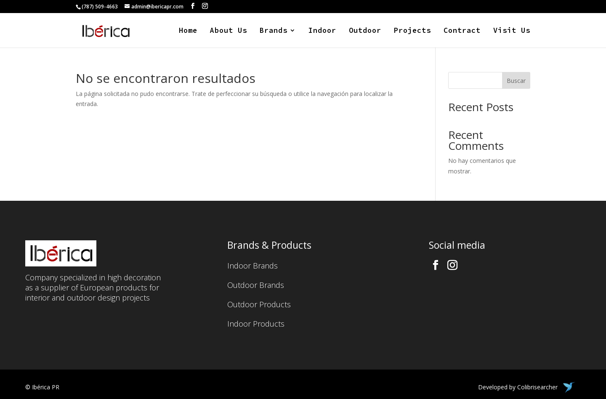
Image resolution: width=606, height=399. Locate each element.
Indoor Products (255, 325)
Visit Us (511, 31)
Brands (273, 31)
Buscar (516, 81)
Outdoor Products (259, 305)
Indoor (322, 31)
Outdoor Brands (255, 286)
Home (188, 31)
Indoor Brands (252, 267)
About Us (228, 31)
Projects (412, 31)
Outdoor (365, 31)
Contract (462, 31)
